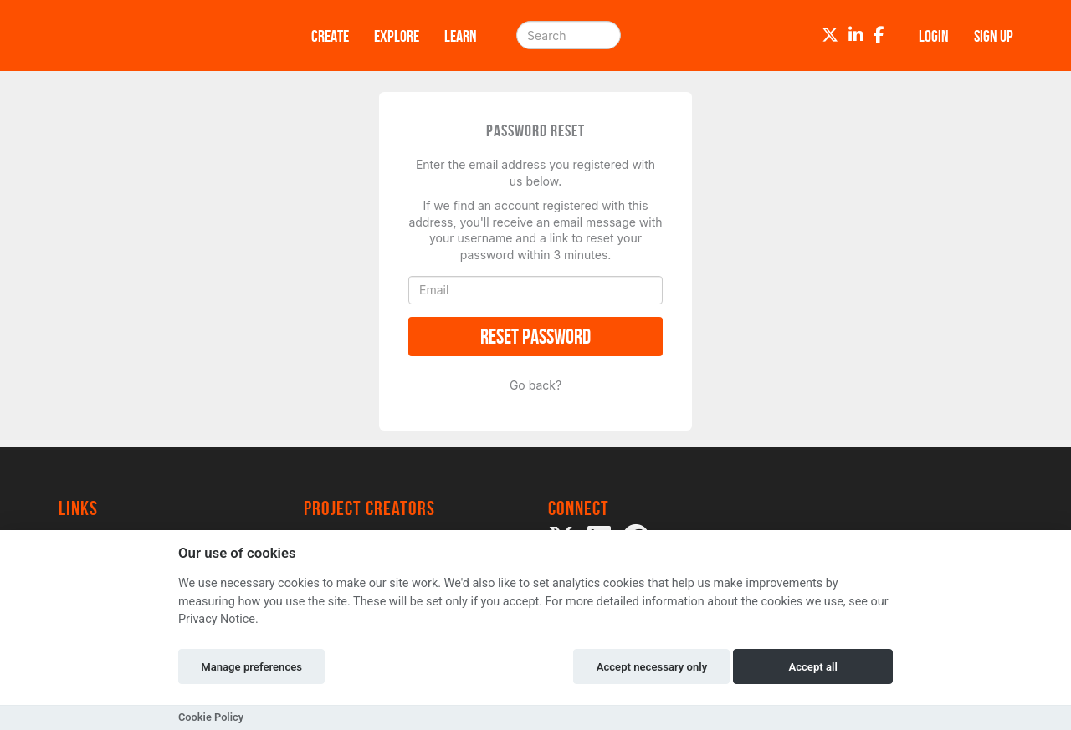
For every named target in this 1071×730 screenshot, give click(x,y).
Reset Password (535, 336)
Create (330, 36)
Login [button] (934, 36)
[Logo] (163, 35)
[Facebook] (879, 35)
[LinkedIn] (856, 35)
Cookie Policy (210, 717)
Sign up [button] (993, 36)
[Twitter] (830, 35)
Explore (396, 36)
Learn (460, 36)
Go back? (535, 385)
